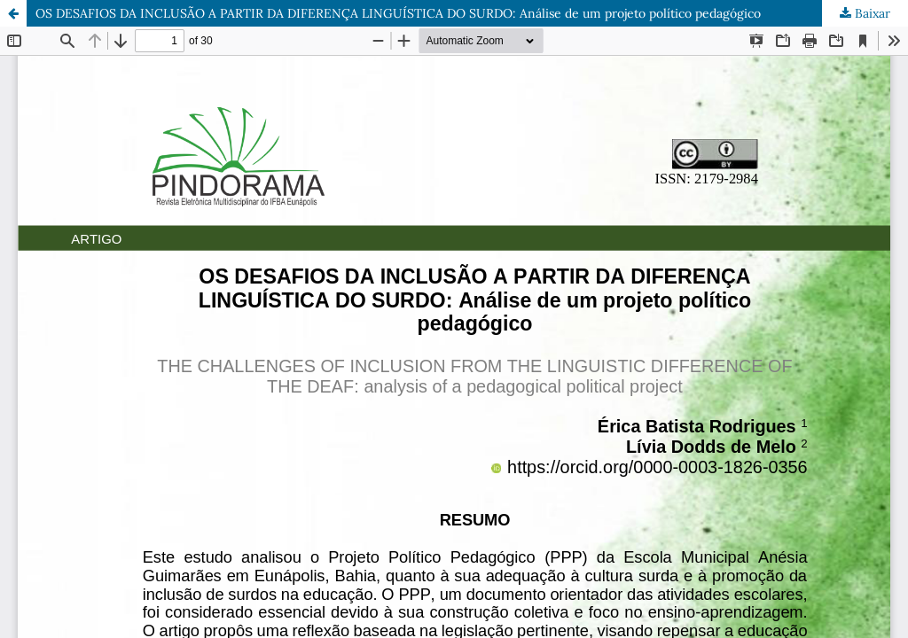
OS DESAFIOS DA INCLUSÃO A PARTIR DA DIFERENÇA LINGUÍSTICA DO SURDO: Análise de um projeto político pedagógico (398, 13)
